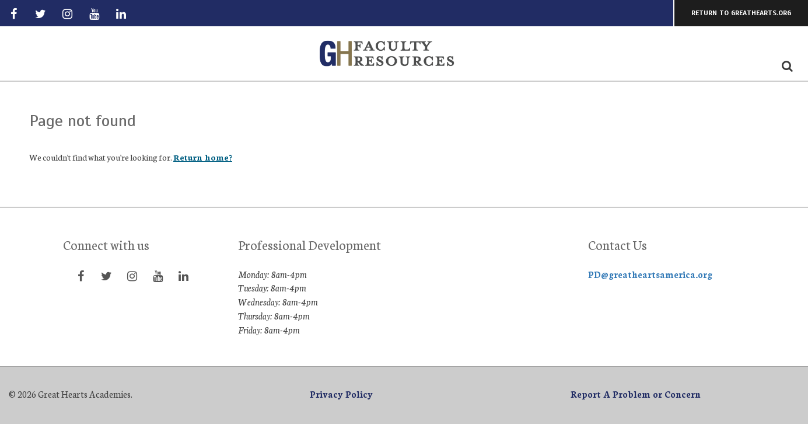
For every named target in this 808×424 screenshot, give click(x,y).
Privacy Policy (341, 394)
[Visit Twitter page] (40, 13)
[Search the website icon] (787, 65)
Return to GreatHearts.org (741, 13)
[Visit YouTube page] (94, 13)
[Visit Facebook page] (13, 13)
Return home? (202, 157)
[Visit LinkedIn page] (121, 13)
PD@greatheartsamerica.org (650, 274)
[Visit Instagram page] (67, 13)
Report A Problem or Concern (636, 394)
